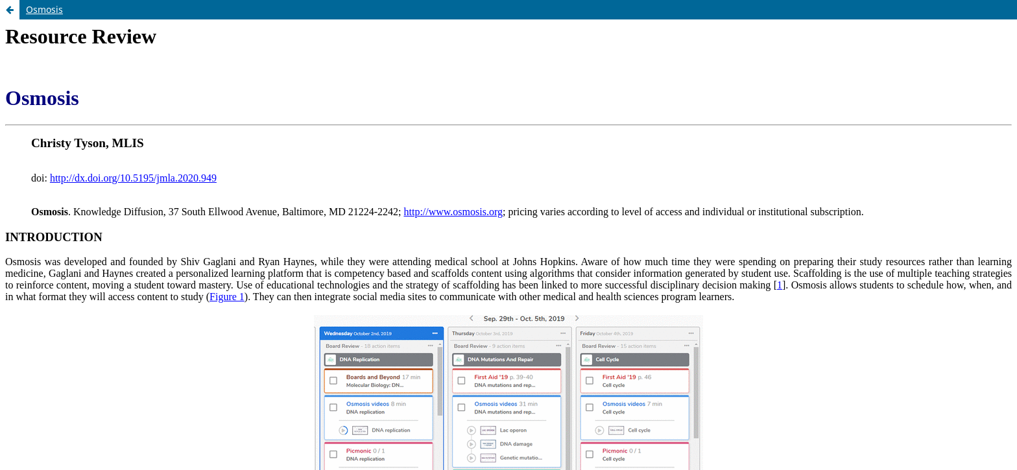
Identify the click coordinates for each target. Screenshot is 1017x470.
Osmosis (44, 9)
